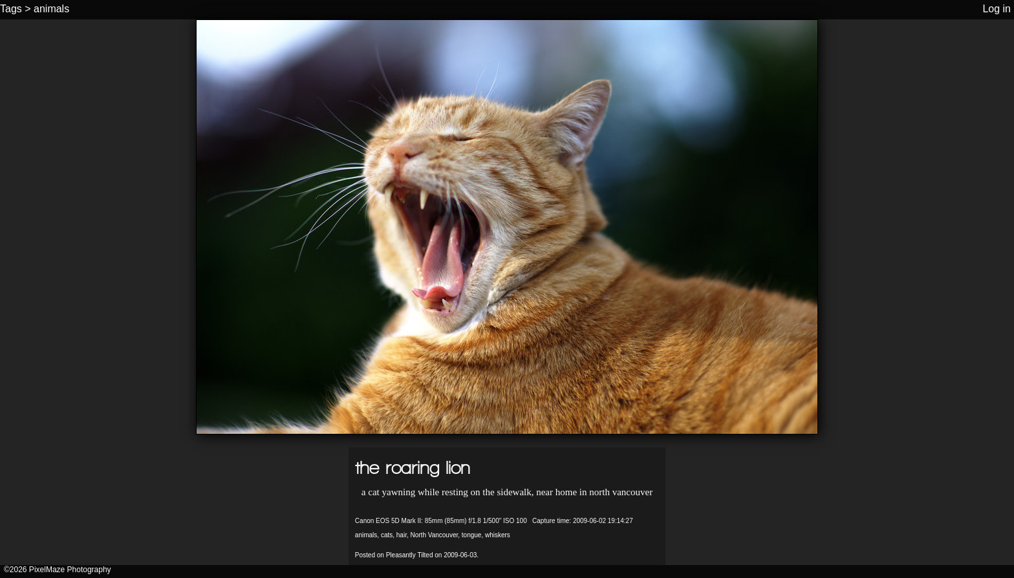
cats (387, 535)
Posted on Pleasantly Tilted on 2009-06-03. (417, 555)
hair (401, 535)
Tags (11, 8)
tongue (472, 535)
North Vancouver (434, 535)
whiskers (497, 535)
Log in (996, 8)
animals (51, 8)
